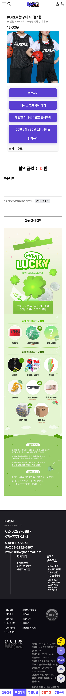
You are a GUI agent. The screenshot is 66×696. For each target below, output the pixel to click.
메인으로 (25, 613)
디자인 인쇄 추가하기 (33, 105)
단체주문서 (10, 628)
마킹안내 (9, 619)
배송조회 (25, 622)
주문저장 (46, 692)
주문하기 (33, 93)
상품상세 (7, 692)
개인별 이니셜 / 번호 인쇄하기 (33, 117)
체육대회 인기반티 (29, 628)
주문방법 (33, 692)
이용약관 (9, 610)
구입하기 (20, 692)
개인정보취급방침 (29, 610)
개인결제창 (10, 622)
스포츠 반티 (10, 631)
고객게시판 (26, 619)
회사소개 (9, 613)
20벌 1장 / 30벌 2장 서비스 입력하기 (33, 134)
